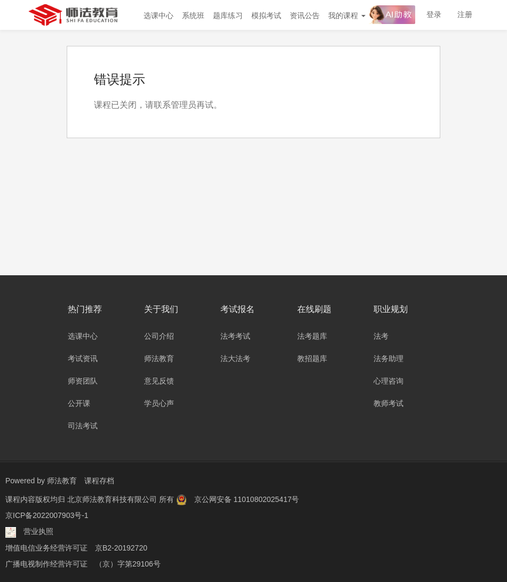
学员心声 (159, 403)
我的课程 (347, 15)
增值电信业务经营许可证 (46, 547)
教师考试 (388, 403)
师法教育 (159, 358)
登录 (433, 14)
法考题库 (312, 336)
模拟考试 (266, 15)
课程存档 (99, 480)
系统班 (193, 15)
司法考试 (83, 425)
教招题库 (312, 358)
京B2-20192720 (121, 547)
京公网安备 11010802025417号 (246, 499)
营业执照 (38, 531)
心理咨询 (388, 381)
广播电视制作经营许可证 (46, 563)
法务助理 (388, 358)
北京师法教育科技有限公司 (113, 499)
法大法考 (235, 358)
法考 (381, 336)
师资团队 (83, 381)
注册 (464, 14)
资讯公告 (305, 15)
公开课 (79, 403)
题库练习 (228, 15)
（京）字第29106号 (128, 563)
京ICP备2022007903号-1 (47, 515)
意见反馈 (159, 381)
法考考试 (235, 336)
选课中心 (158, 15)
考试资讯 (83, 358)
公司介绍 (159, 336)
